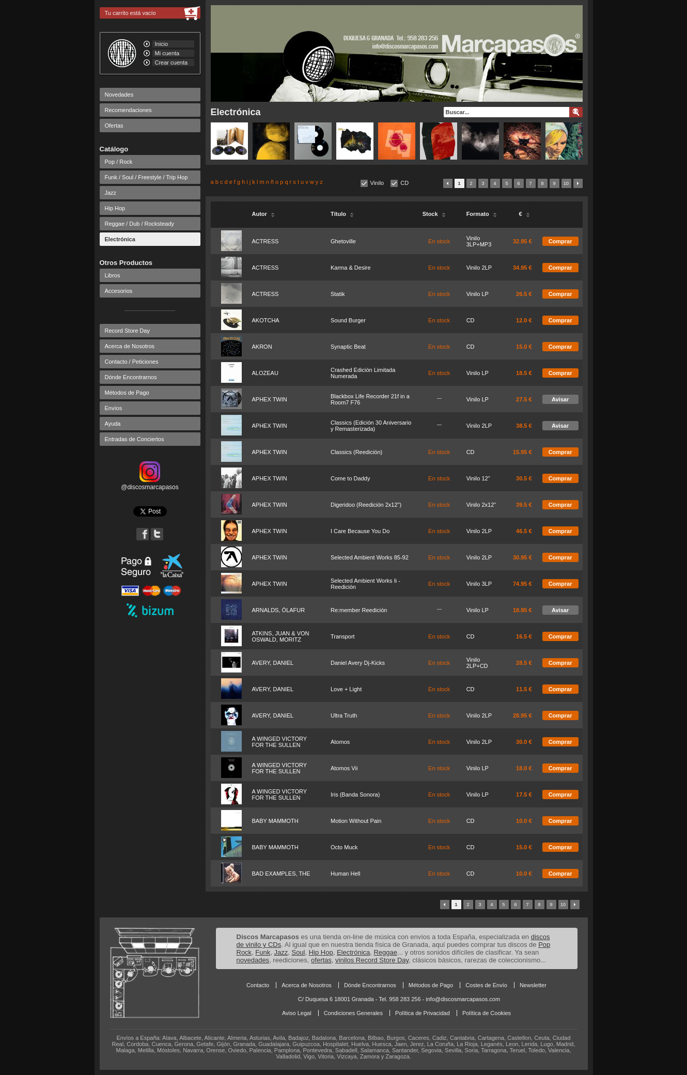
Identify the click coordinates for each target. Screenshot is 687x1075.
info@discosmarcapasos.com (463, 999)
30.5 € (524, 478)
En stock (439, 241)
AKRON (262, 347)
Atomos (340, 742)
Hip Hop (115, 208)
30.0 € (524, 742)
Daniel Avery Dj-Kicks (358, 663)
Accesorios (119, 291)
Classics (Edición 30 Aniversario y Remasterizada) (371, 425)
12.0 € (524, 320)
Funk (262, 952)
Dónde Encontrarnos (131, 377)
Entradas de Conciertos (134, 439)
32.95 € (522, 241)
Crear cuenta (171, 62)
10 (566, 183)
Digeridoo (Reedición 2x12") (366, 505)
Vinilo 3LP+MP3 (479, 241)
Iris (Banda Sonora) (355, 794)
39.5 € (524, 505)
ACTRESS (265, 241)
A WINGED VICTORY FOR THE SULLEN (279, 742)
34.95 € (522, 267)
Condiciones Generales (353, 1013)
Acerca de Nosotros (130, 346)
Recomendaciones (128, 110)
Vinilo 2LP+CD (477, 663)
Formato (481, 214)
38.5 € (524, 426)
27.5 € (524, 399)
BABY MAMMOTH (275, 821)
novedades (253, 960)
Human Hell (345, 873)
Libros (112, 275)
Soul (298, 952)
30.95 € (522, 557)
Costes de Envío (486, 985)
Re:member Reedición (359, 610)
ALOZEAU (265, 373)
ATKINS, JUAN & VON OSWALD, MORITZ (280, 636)
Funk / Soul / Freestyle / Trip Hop (146, 177)
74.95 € (522, 584)
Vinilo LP (477, 294)
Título (342, 214)
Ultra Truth (344, 715)
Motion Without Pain (356, 821)
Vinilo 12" (478, 478)
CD (404, 183)
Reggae (385, 952)
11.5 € (524, 689)
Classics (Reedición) (356, 452)
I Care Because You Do (360, 531)
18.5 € (524, 373)
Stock (434, 214)
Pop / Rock (119, 162)
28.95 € (522, 715)
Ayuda (113, 423)
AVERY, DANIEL (273, 663)
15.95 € (522, 452)
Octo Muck (344, 847)
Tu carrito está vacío (130, 13)
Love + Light (346, 689)
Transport (343, 636)
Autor (263, 214)
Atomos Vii (344, 768)
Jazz (111, 193)
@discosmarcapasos (150, 483)
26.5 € (524, 294)
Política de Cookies (486, 1013)
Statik (338, 294)
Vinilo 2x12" (481, 505)
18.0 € (524, 768)
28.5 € (524, 663)
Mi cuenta (167, 53)
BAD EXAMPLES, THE (281, 873)
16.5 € (524, 636)
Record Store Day (127, 331)
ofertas (321, 960)
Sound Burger (348, 320)
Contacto (257, 985)
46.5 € (524, 531)
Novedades (119, 94)
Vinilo (377, 183)
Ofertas (114, 125)
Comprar (560, 241)
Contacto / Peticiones (132, 362)
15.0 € (524, 347)
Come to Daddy (350, 478)
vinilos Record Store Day (372, 960)
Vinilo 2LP (479, 267)
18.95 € (522, 610)
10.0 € (524, 821)
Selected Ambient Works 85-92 (370, 557)
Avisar (560, 399)
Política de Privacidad (422, 1013)
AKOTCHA (265, 320)
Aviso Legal (296, 1013)
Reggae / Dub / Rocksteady (140, 224)
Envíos (113, 408)
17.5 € (524, 794)
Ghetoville (343, 241)
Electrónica (120, 239)
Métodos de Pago (127, 393)
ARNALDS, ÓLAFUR (278, 610)
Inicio (161, 44)
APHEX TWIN (269, 399)
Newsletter (533, 985)
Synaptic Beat (348, 347)
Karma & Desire (351, 267)
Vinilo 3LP (479, 584)
